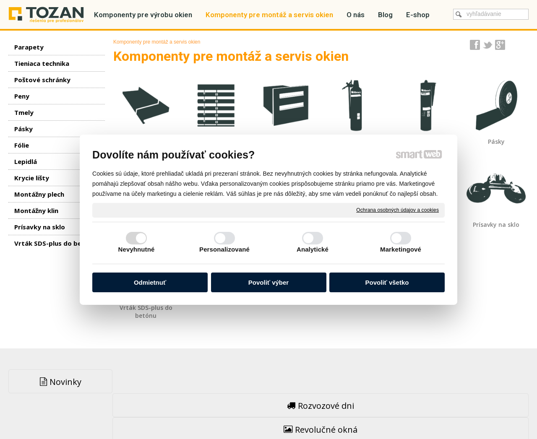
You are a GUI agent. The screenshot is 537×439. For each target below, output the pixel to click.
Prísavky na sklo (496, 225)
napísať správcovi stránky (250, 414)
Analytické (312, 249)
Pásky (496, 141)
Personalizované (224, 249)
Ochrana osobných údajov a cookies (397, 210)
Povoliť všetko (387, 282)
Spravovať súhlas (402, 414)
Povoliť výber (268, 282)
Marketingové (400, 249)
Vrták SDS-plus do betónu (147, 312)
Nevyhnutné (136, 249)
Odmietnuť (150, 282)
